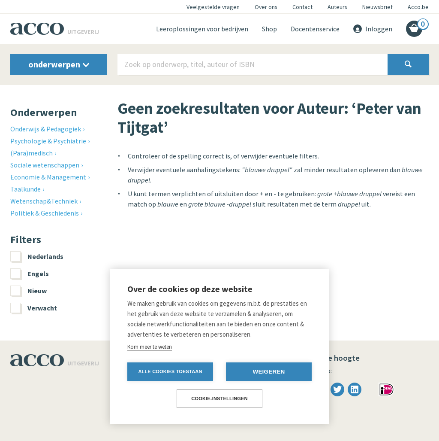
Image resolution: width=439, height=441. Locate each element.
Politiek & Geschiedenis (44, 213)
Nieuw (28, 291)
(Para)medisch (31, 153)
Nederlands (36, 256)
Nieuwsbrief (377, 7)
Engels (29, 273)
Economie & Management (48, 177)
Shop (269, 28)
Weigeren (269, 371)
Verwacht (33, 308)
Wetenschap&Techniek (44, 201)
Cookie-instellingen (219, 398)
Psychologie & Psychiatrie (48, 141)
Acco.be (418, 7)
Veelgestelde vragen (213, 7)
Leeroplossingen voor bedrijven (202, 28)
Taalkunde (25, 189)
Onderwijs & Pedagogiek (45, 129)
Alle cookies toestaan (170, 371)
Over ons (266, 7)
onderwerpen (58, 64)
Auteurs (337, 7)
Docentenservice (315, 28)
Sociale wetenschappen (44, 165)
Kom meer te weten (149, 346)
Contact (302, 7)
